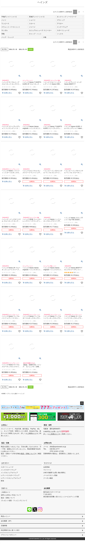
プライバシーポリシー (8, 538)
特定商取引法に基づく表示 (10, 532)
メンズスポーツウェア (8, 470)
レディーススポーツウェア (10, 475)
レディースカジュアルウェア (11, 478)
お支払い (4, 425)
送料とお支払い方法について (11, 495)
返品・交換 (5, 443)
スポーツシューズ (7, 467)
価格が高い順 (23, 49)
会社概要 (47, 488)
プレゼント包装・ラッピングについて (14, 500)
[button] (82, 12)
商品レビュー (5, 516)
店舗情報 (4, 527)
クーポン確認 (48, 478)
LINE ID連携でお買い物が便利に (54, 472)
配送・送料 (48, 425)
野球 (2, 481)
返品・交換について (28, 453)
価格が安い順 (13, 49)
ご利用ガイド (32, 433)
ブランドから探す (12, 393)
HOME (3, 393)
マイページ (48, 463)
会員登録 (46, 467)
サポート (4, 488)
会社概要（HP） (6, 522)
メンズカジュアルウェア (9, 472)
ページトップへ (82, 403)
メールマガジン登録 (50, 475)
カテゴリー (5, 463)
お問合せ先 (48, 443)
